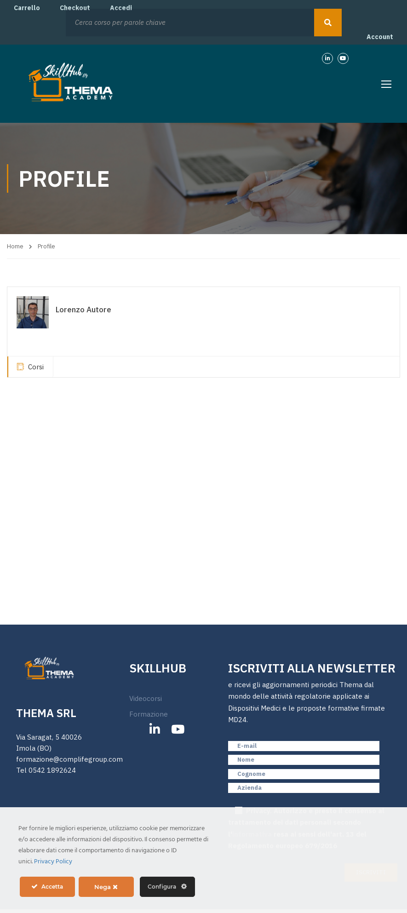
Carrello (27, 8)
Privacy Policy (53, 861)
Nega (106, 886)
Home (15, 246)
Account (380, 37)
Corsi (30, 366)
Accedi (121, 8)
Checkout (75, 8)
